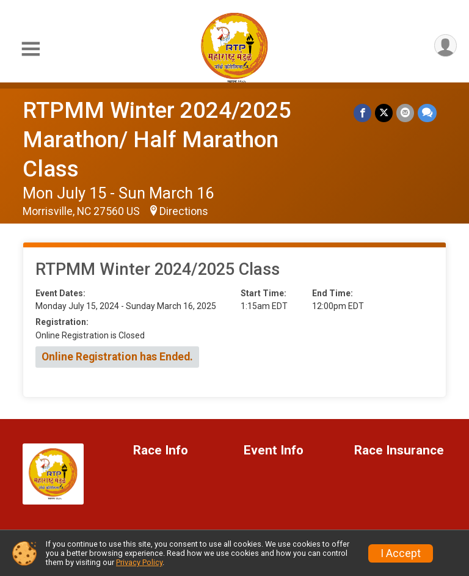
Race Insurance (399, 450)
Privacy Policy (139, 562)
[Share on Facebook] (362, 113)
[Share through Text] (427, 113)
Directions (183, 211)
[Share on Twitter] (384, 113)
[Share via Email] (405, 113)
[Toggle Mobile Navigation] (30, 49)
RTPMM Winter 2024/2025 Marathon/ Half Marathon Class (157, 139)
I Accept (400, 553)
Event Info (274, 450)
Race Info (160, 450)
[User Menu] (445, 45)
